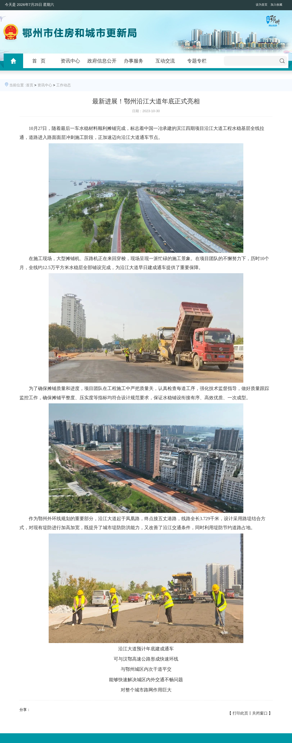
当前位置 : (17, 85)
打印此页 (240, 713)
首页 (29, 85)
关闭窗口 (260, 713)
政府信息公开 (102, 60)
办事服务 (133, 60)
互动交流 (165, 60)
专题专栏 (197, 60)
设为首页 (261, 4)
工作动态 (63, 85)
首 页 (39, 60)
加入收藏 (276, 4)
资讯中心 (70, 60)
